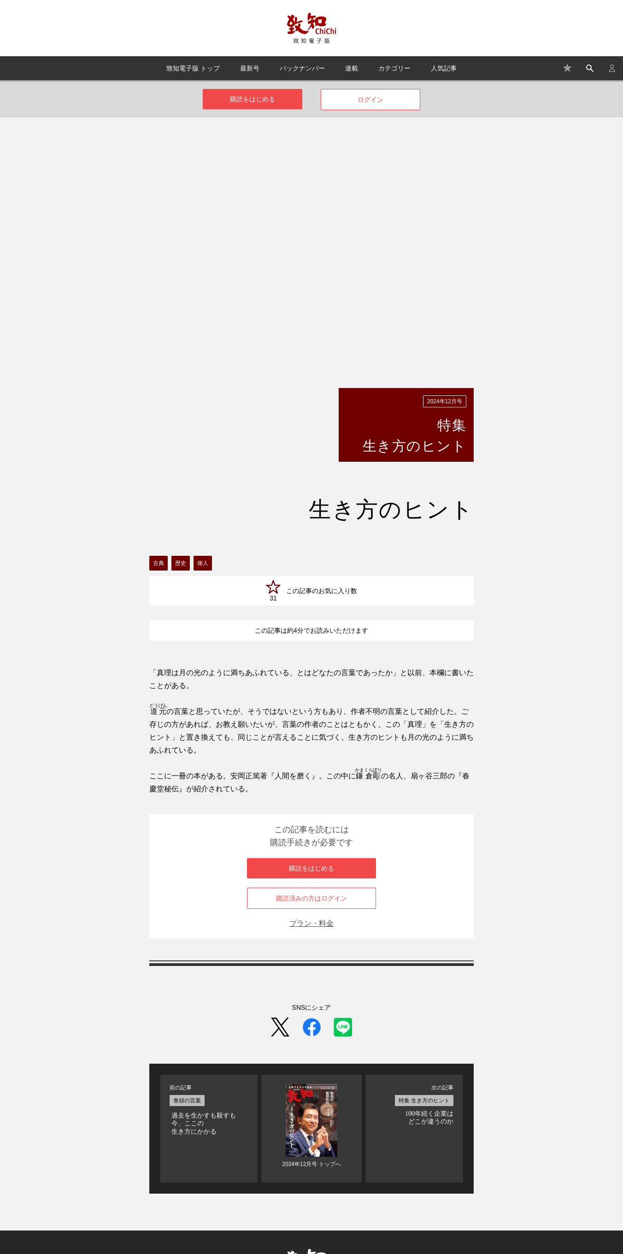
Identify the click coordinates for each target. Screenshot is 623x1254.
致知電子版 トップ (193, 68)
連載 (351, 68)
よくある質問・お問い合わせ (221, 1197)
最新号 (249, 68)
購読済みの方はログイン (311, 755)
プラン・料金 (311, 780)
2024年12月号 (444, 258)
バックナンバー (302, 68)
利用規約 (405, 1197)
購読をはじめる (252, 99)
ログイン (370, 99)
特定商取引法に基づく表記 (345, 1197)
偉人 (202, 420)
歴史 (180, 420)
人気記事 (444, 68)
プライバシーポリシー (460, 1197)
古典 (158, 420)
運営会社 (284, 1197)
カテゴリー (394, 68)
